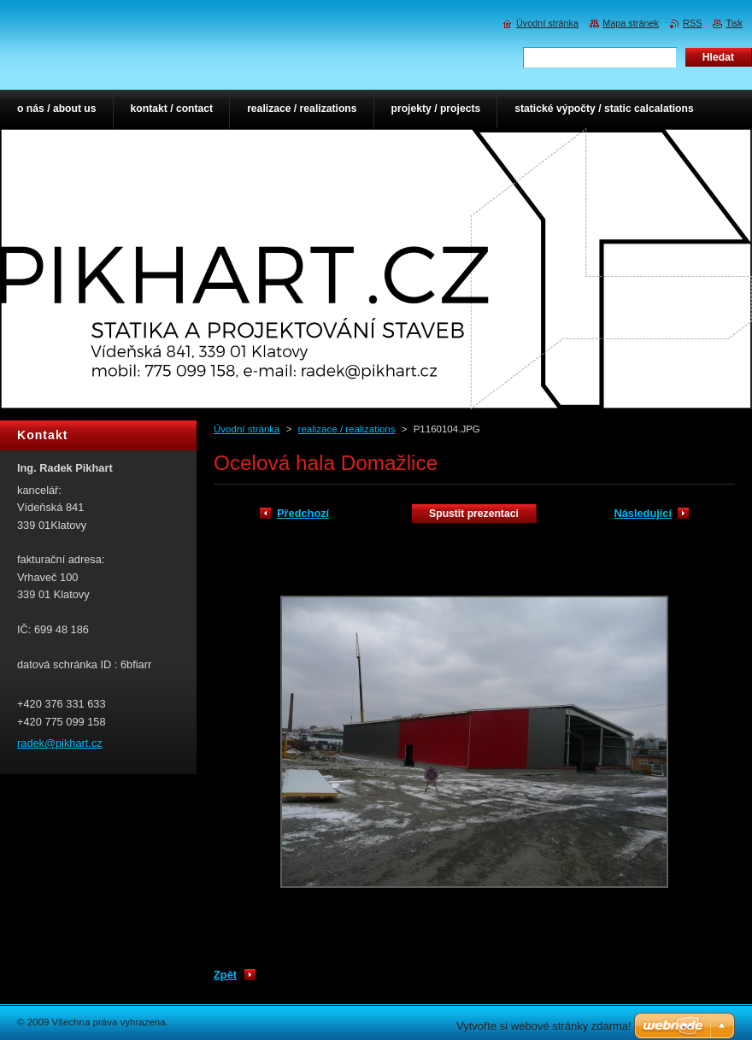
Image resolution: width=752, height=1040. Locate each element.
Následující (643, 513)
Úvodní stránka (246, 429)
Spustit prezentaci (474, 514)
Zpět (225, 974)
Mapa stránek (630, 23)
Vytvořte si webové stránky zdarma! (544, 1025)
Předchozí (303, 513)
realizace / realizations (347, 429)
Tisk (734, 23)
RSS (692, 23)
